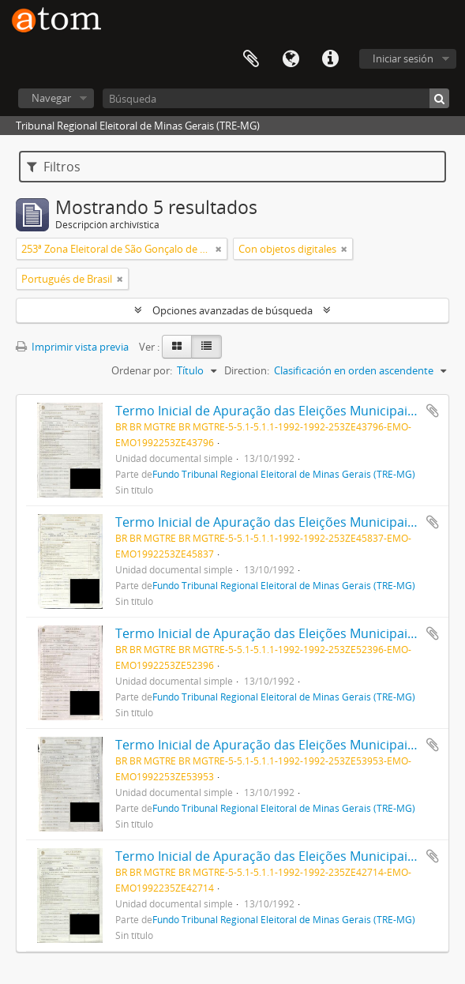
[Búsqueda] (276, 98)
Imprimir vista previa (72, 347)
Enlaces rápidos (330, 59)
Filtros (54, 166)
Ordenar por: (141, 370)
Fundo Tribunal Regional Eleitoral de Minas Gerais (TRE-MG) (283, 474)
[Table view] (206, 347)
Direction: (246, 370)
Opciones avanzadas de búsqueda (232, 310)
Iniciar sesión (403, 58)
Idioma (290, 59)
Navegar (51, 98)
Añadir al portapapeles (433, 411)
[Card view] (177, 347)
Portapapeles (251, 59)
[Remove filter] (219, 249)
